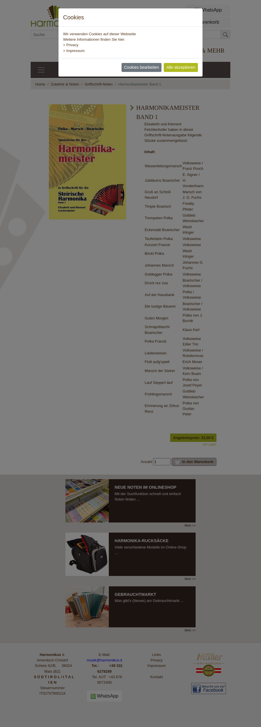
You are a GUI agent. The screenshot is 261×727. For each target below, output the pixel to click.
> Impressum (73, 51)
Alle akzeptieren (180, 67)
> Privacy (70, 45)
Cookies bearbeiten (141, 67)
